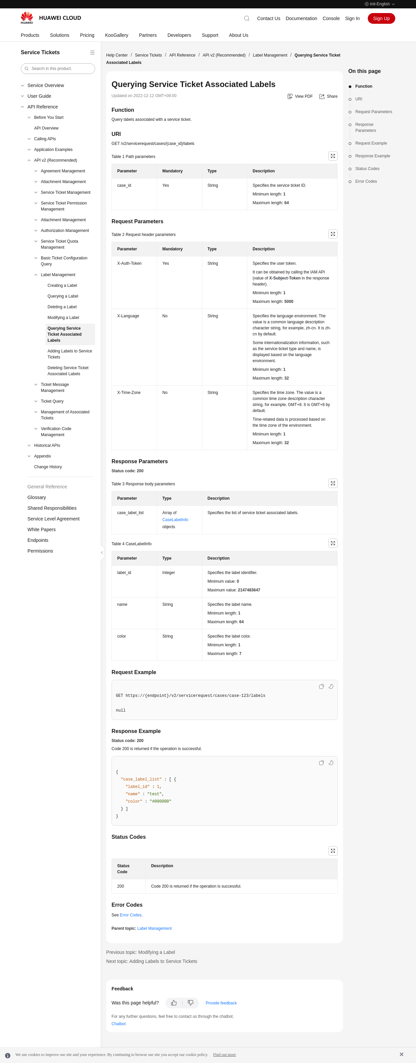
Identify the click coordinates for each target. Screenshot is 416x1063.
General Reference (47, 486)
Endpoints (37, 540)
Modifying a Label (63, 317)
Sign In (352, 18)
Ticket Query (52, 401)
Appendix (42, 456)
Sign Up (381, 18)
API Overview (46, 128)
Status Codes (367, 168)
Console (331, 18)
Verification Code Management (56, 431)
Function (363, 86)
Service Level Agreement (53, 518)
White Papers (41, 529)
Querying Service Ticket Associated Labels (64, 334)
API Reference (42, 106)
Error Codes (366, 181)
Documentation (301, 18)
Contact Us (268, 18)
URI (358, 99)
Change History (48, 467)
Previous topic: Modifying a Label (140, 952)
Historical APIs (47, 445)
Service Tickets (148, 55)
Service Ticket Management (65, 192)
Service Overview (45, 85)
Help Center (117, 55)
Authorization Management (65, 230)
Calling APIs (45, 139)
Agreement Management (63, 171)
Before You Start (48, 117)
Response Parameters (365, 127)
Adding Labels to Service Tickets (70, 354)
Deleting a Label (62, 307)
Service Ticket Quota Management (59, 244)
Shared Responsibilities (51, 508)
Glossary (36, 497)
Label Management (58, 274)
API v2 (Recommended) (55, 160)
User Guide (39, 96)
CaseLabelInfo (175, 519)
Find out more (224, 1054)
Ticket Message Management (55, 387)
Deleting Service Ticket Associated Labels (68, 370)
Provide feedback (221, 1003)
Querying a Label (63, 296)
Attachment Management (63, 181)
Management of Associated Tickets (65, 415)
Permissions (40, 551)
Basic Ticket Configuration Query (64, 261)
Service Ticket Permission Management (64, 206)
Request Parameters (373, 111)
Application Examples (53, 149)
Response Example (372, 156)
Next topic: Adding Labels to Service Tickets (151, 961)
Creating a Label (62, 285)
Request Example (371, 143)
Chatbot (119, 1023)
